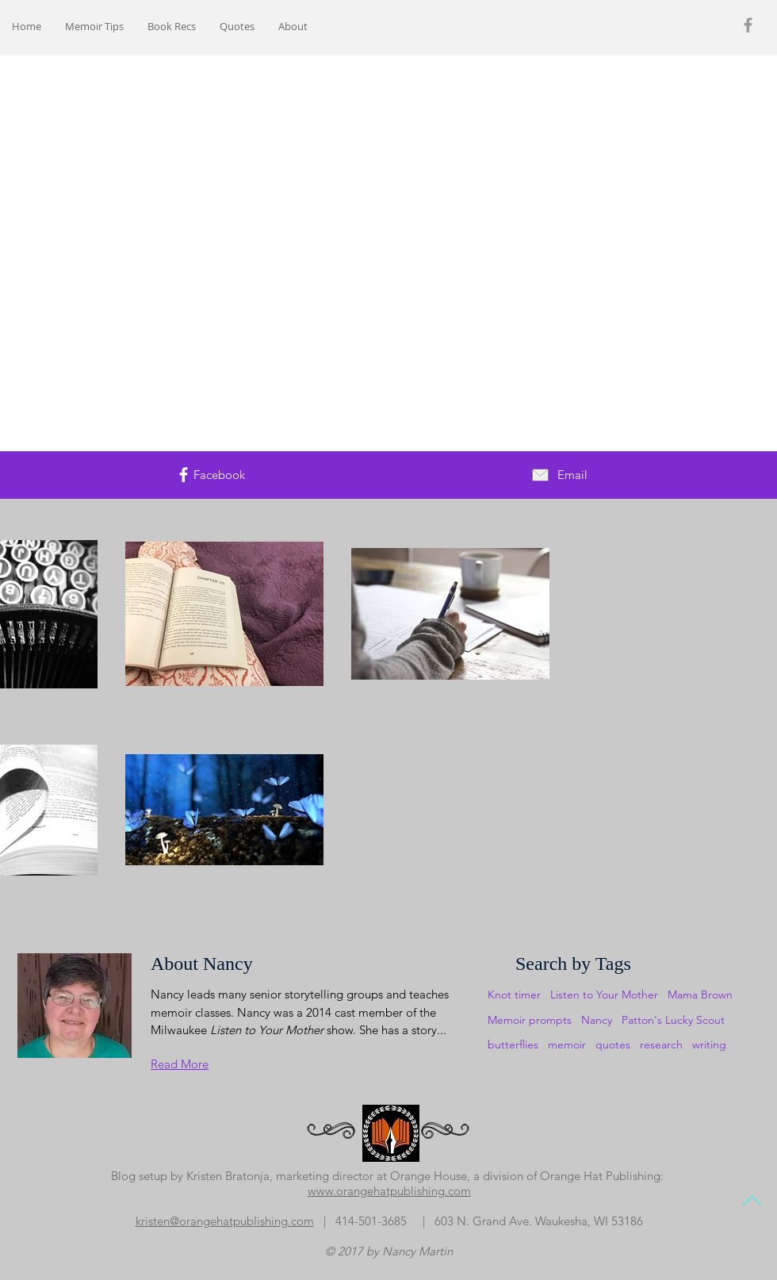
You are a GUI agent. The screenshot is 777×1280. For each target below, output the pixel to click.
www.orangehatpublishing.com (389, 1190)
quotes (612, 1044)
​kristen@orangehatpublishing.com (225, 1220)
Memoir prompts (530, 1020)
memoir (567, 1044)
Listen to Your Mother (604, 994)
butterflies (513, 1044)
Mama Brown (700, 994)
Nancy (596, 1020)
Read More (180, 1063)
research (661, 1044)
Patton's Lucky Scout (673, 1020)
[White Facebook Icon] (183, 475)
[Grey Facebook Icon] (748, 25)
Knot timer (514, 994)
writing (709, 1044)
